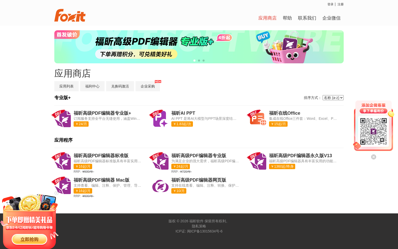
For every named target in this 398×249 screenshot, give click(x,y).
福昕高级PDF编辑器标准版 (101, 155)
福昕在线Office (284, 113)
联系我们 (307, 18)
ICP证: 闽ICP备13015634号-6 (198, 231)
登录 (330, 4)
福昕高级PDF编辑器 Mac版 (101, 180)
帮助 (287, 18)
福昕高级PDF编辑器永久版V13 (300, 155)
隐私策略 (199, 226)
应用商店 (267, 18)
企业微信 (331, 18)
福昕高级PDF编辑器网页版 (198, 180)
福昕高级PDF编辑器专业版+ (102, 113)
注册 (341, 4)
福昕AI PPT (183, 113)
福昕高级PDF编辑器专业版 (198, 155)
